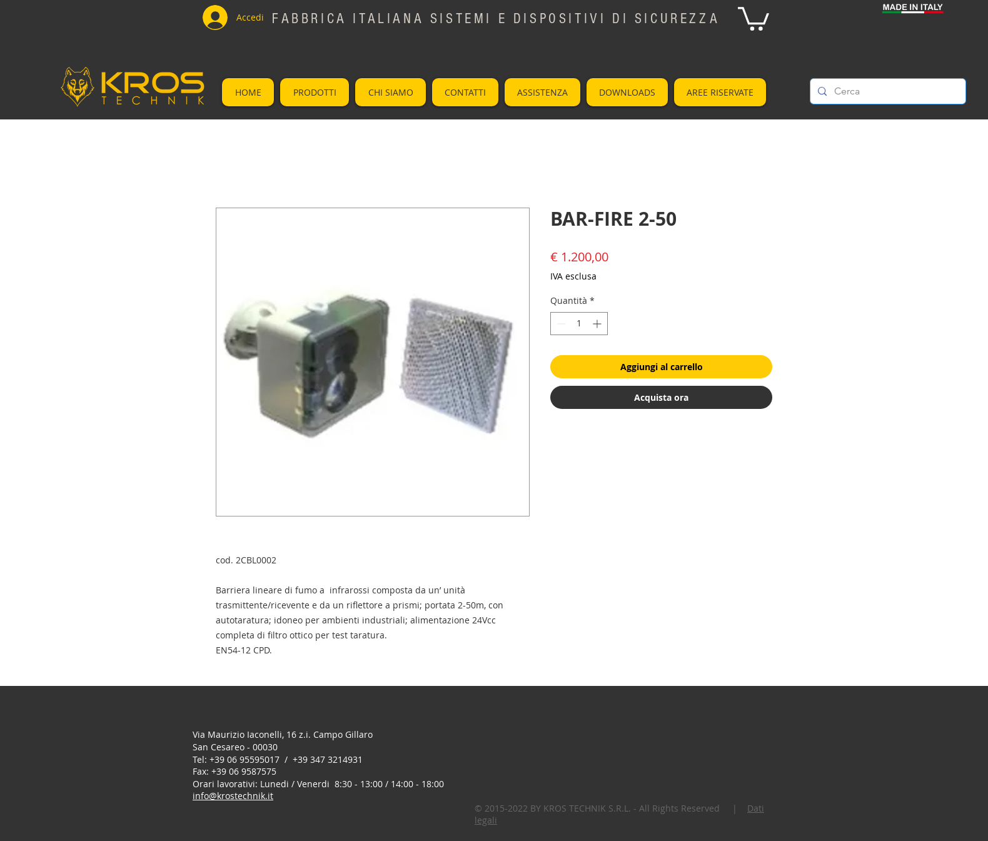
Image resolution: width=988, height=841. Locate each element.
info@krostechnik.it (233, 796)
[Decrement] (560, 324)
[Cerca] (886, 91)
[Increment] (598, 324)
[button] (753, 17)
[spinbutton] (579, 324)
